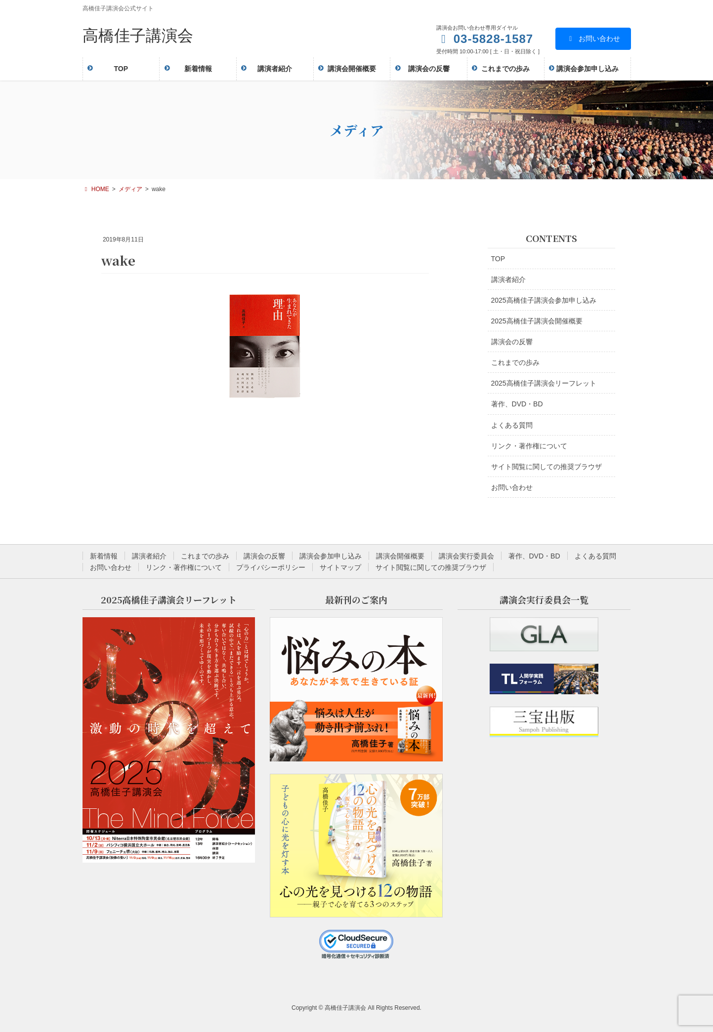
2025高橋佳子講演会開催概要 (537, 321)
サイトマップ (340, 567)
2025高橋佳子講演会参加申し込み (543, 300)
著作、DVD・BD (517, 404)
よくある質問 (512, 425)
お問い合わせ (593, 38)
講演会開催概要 (400, 556)
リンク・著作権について (529, 446)
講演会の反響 (512, 342)
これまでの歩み (515, 362)
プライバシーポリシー (270, 567)
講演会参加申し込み (330, 556)
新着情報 (104, 556)
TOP (498, 259)
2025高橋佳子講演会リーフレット (543, 383)
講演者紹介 (508, 279)
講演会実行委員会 (466, 556)
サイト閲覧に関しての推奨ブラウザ (546, 467)
